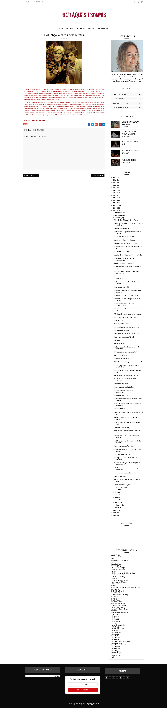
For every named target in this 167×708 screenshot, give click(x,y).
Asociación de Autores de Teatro (121, 557)
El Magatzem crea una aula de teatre (126, 352)
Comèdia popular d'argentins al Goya (126, 375)
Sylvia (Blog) (115, 627)
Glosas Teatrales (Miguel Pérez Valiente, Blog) (125, 587)
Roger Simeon (115, 614)
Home (26, 2)
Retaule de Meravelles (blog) (120, 612)
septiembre (119, 487)
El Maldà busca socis (121, 395)
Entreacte (114, 578)
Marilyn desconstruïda (121, 228)
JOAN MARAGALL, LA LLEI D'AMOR (126, 295)
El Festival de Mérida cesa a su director (126, 317)
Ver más (138, 81)
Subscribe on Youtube (127, 103)
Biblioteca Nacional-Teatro (119, 560)
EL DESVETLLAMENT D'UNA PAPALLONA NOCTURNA (130, 134)
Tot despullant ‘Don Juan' (122, 454)
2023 (115, 177)
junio (117, 495)
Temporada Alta (116, 655)
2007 (115, 515)
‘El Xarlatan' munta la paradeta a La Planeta (128, 362)
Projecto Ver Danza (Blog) (119, 609)
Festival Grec (115, 584)
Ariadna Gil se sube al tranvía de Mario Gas (128, 255)
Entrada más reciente (31, 175)
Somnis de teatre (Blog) (118, 625)
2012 (115, 205)
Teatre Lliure (115, 639)
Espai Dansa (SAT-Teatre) (119, 582)
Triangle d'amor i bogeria (122, 485)
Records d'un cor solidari (122, 287)
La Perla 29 (114, 596)
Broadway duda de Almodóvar (124, 446)
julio (116, 492)
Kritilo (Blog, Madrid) (117, 591)
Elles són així (118, 320)
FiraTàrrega (114, 585)
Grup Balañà (115, 589)
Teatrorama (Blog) (116, 654)
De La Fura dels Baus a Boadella (124, 237)
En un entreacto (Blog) (118, 576)
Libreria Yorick (115, 600)
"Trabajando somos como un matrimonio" (128, 314)
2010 (115, 210)
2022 (115, 180)
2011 (115, 208)
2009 (115, 510)
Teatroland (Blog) (116, 652)
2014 (115, 200)
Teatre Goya (115, 634)
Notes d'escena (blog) (118, 603)
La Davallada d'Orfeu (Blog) (120, 594)
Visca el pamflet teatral (121, 324)
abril (116, 500)
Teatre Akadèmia (116, 632)
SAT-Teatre (114, 623)
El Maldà (113, 571)
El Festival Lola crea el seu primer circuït (127, 327)
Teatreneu (114, 650)
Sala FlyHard (115, 620)
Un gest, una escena (120, 355)
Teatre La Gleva (116, 636)
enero (117, 507)
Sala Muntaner (115, 621)
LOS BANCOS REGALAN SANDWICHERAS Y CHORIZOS (130, 124)
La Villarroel (114, 598)
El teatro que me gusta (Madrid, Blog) (123, 573)
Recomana (114, 611)
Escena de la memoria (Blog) (120, 580)
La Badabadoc (115, 593)
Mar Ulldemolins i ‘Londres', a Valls (125, 243)
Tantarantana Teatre (117, 628)
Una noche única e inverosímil (124, 263)
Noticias (80, 28)
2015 (115, 198)
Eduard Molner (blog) (118, 567)
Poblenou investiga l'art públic (124, 387)
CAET (112, 562)
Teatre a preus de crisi (121, 427)
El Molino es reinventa (121, 358)
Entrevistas (102, 28)
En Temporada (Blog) (118, 575)
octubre (118, 218)
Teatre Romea (115, 646)
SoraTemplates (80, 703)
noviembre (119, 215)
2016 (115, 195)
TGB (112, 657)
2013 (115, 203)
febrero (118, 505)
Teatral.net (114, 630)
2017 (115, 193)
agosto (117, 490)
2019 (115, 187)
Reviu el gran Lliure (120, 476)
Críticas (69, 28)
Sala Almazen (115, 616)
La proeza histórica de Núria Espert (125, 337)
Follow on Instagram (127, 108)
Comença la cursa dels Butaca (124, 473)
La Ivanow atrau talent (121, 384)
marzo (117, 502)
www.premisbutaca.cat (92, 112)
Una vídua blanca (119, 343)
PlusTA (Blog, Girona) (118, 607)
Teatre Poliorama (116, 643)
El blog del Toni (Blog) (118, 569)
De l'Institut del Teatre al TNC (124, 252)
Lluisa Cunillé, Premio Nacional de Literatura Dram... (125, 305)
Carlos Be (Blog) (116, 564)
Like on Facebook (127, 99)
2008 (115, 512)
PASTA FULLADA (119, 340)
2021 (115, 182)
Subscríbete (82, 690)
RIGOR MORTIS (119, 409)
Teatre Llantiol (115, 637)
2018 (115, 190)
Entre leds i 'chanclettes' (122, 330)
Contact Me (38, 2)
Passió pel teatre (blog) (118, 605)
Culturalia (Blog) (116, 566)
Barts (112, 558)
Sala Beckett (115, 618)
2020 (115, 185)
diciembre (119, 213)
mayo (117, 497)
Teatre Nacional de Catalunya (120, 641)
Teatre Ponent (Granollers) (119, 645)
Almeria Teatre (115, 555)
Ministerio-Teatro (116, 602)
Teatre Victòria (115, 648)
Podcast (90, 28)
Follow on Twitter (127, 94)
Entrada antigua (98, 175)
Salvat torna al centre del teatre (124, 240)
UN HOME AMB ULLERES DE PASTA (126, 220)
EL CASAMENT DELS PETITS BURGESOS (128, 334)
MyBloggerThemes (93, 703)
